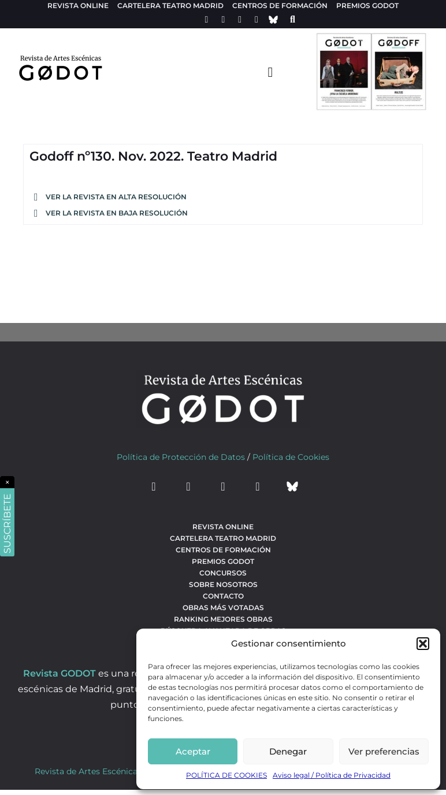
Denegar (288, 751)
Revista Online (78, 5)
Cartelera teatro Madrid (170, 5)
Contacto (223, 596)
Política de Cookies (290, 457)
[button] (423, 643)
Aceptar (193, 751)
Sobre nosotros (223, 584)
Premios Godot (367, 5)
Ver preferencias (383, 751)
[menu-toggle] (270, 72)
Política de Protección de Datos (181, 457)
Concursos (223, 573)
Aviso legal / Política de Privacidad (332, 775)
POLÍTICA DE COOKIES (226, 775)
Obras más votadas (223, 607)
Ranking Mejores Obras (223, 619)
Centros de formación (280, 5)
